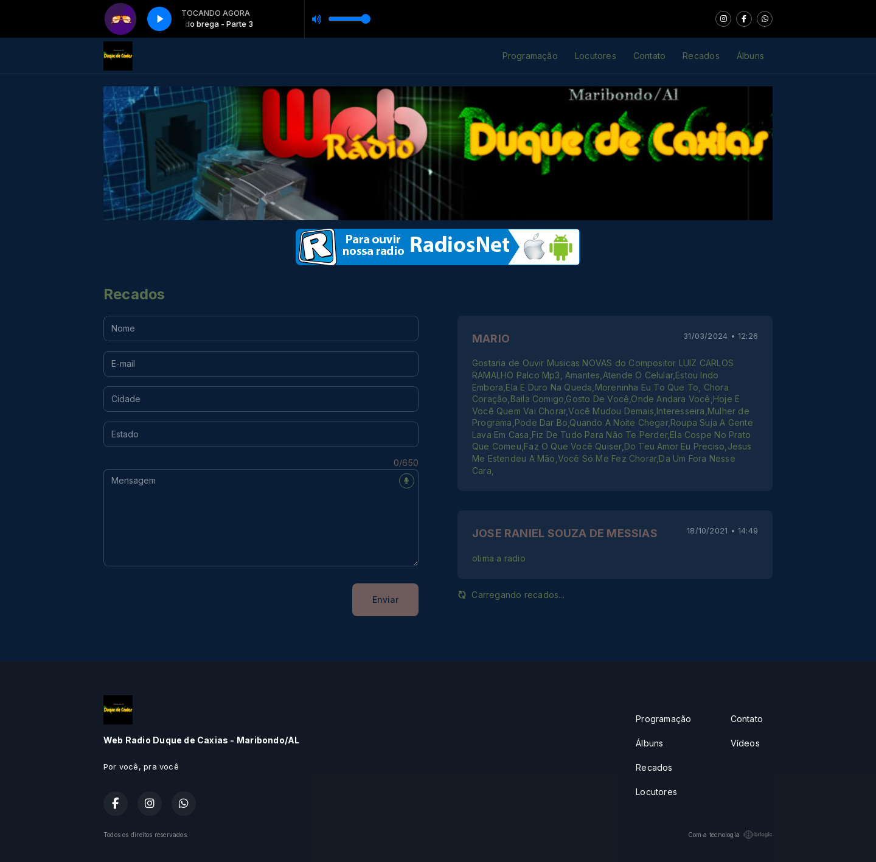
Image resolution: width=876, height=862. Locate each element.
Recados (701, 55)
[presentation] (195, 600)
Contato (649, 55)
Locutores (595, 55)
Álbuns (750, 55)
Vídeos (745, 743)
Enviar (385, 599)
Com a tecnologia (730, 834)
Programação (530, 55)
